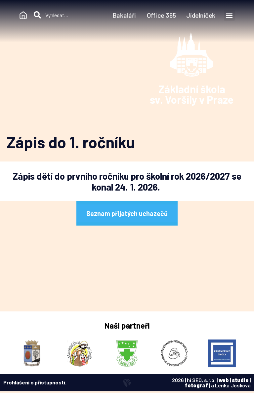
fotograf (196, 385)
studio (240, 380)
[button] (229, 15)
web (224, 380)
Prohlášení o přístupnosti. (34, 382)
